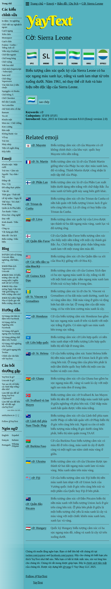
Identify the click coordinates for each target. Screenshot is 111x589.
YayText (38, 582)
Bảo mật (6, 130)
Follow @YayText (10, 421)
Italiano (15, 440)
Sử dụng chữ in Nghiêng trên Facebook (9, 325)
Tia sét (5, 116)
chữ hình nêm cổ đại (11, 109)
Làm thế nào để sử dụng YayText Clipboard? (10, 396)
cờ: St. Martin (39, 161)
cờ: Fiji (35, 477)
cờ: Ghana (37, 378)
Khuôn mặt (7, 119)
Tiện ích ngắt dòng (10, 148)
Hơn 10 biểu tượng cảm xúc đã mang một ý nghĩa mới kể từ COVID (11, 279)
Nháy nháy (6, 144)
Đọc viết (6, 218)
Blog (5, 249)
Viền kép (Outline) (10, 51)
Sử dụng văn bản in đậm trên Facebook (11, 317)
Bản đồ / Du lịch (9, 235)
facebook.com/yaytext (62, 555)
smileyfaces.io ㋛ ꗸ (10, 415)
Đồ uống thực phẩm (11, 187)
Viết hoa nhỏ (8, 65)
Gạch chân (7, 41)
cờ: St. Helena (39, 353)
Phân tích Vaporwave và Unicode (9, 269)
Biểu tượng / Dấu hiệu (10, 240)
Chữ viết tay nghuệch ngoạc (12, 25)
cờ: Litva (36, 219)
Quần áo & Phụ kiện (11, 208)
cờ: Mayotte (38, 145)
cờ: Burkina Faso (36, 446)
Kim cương (7, 126)
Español (15, 435)
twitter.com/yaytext (36, 555)
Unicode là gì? (8, 380)
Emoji (6, 158)
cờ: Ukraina (38, 461)
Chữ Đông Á (7, 94)
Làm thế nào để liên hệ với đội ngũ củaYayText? (11, 404)
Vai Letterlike (8, 105)
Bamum (5, 112)
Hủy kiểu (6, 151)
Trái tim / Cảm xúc (10, 170)
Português (6, 445)
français (5, 440)
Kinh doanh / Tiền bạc (10, 223)
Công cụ (5, 228)
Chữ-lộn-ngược (9, 54)
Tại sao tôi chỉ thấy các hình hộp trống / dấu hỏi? (11, 387)
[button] (27, 4)
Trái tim (5, 141)
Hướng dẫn (11, 310)
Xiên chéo (6, 34)
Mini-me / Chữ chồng (11, 123)
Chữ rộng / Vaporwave (7, 80)
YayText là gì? (8, 377)
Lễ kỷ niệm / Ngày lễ (11, 198)
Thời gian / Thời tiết (11, 194)
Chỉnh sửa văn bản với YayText (10, 357)
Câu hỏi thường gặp (11, 368)
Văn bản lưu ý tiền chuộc (10, 86)
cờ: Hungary (38, 528)
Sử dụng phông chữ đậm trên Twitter (11, 338)
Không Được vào (9, 133)
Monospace (7, 38)
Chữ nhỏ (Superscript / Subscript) (11, 70)
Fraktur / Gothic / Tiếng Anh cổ (9, 46)
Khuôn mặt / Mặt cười (10, 165)
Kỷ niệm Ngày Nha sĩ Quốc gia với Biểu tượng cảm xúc (11, 300)
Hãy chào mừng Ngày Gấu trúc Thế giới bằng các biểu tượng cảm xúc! (11, 290)
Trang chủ (7, 3)
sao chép (44, 101)
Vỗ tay (5, 137)
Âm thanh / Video (9, 211)
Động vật (6, 180)
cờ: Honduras (39, 316)
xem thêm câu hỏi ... (14, 410)
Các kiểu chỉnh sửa (9, 12)
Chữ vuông (7, 62)
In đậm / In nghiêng (10, 21)
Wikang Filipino (15, 445)
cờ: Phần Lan (39, 182)
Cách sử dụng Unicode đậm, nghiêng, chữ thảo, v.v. (12, 258)
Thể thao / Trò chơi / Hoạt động (11, 203)
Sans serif (6, 75)
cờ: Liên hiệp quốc (37, 342)
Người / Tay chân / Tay (10, 175)
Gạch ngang (7, 31)
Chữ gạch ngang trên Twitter (11, 350)
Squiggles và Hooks (10, 91)
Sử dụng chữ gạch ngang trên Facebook (11, 332)
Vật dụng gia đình (10, 232)
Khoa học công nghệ (11, 215)
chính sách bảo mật (96, 563)
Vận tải (5, 191)
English (5, 435)
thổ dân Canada (9, 102)
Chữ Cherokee (8, 98)
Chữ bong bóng (9, 58)
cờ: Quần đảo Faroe (38, 241)
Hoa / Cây (6, 184)
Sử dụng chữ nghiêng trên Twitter (11, 344)
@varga (67, 567)
